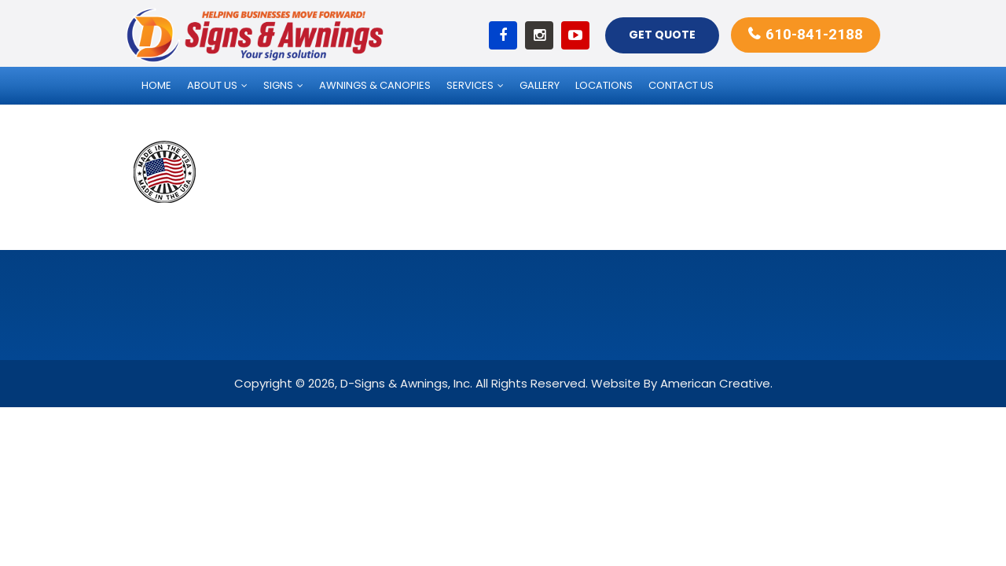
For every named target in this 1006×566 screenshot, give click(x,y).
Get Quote (662, 34)
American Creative (715, 383)
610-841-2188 (814, 34)
